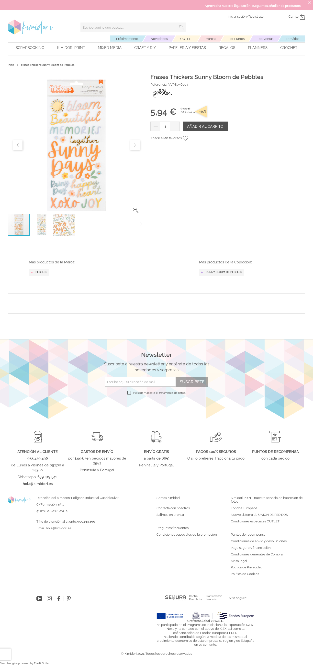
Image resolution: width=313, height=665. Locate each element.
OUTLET (186, 39)
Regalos (227, 47)
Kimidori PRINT (71, 47)
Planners (258, 47)
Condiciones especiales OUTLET (255, 521)
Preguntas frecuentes (172, 528)
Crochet (288, 47)
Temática (292, 39)
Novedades (159, 39)
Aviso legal (239, 561)
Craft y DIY (145, 47)
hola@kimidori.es (58, 528)
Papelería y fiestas (187, 47)
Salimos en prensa (170, 515)
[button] (136, 210)
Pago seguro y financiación (251, 548)
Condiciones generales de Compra (257, 554)
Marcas (210, 39)
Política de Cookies (245, 574)
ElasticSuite (41, 663)
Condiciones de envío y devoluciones (259, 541)
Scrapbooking (30, 47)
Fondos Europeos (244, 508)
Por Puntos (236, 39)
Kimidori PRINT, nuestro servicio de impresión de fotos (267, 499)
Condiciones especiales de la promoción (187, 534)
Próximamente (127, 39)
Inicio (11, 65)
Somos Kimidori (168, 498)
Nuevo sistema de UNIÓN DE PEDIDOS (259, 515)
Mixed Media (110, 47)
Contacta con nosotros (173, 508)
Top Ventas (265, 39)
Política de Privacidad (246, 567)
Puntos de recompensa (248, 534)
